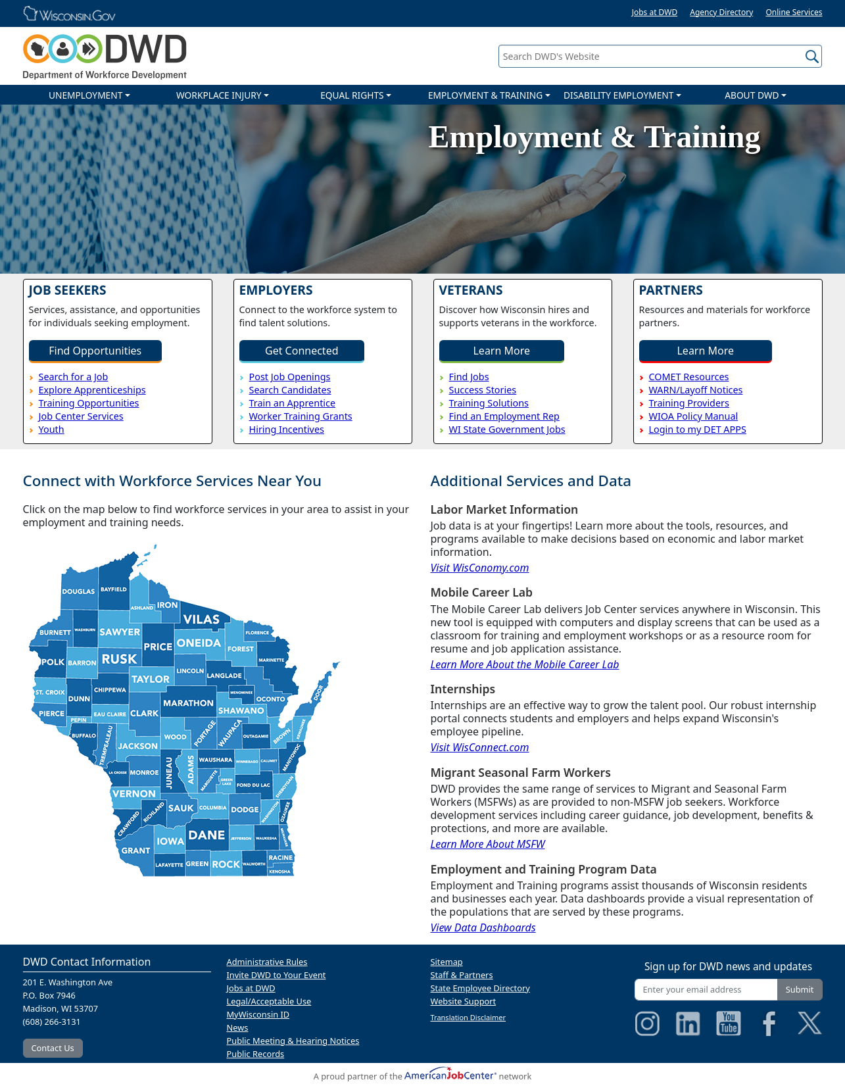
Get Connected (302, 350)
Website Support (463, 1001)
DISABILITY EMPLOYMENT (618, 95)
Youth (51, 429)
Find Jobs (469, 376)
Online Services (793, 12)
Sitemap (447, 962)
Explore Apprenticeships (92, 389)
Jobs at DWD (655, 12)
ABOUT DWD (752, 95)
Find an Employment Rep (504, 416)
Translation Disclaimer (468, 1017)
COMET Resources (689, 376)
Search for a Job (74, 376)
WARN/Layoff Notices (696, 389)
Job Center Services (81, 416)
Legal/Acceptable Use (269, 1001)
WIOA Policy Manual (693, 416)
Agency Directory (721, 12)
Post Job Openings (290, 376)
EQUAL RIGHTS (351, 95)
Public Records (256, 1054)
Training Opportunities (89, 403)
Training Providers (689, 403)
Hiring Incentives (286, 429)
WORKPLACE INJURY (219, 95)
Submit (800, 989)
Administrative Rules (267, 962)
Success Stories (483, 389)
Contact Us (53, 1048)
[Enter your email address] (706, 989)
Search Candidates (290, 389)
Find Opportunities (95, 350)
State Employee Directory (480, 988)
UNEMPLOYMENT (85, 95)
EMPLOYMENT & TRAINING (485, 95)
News (238, 1027)
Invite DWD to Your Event (276, 975)
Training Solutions (489, 403)
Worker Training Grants (300, 416)
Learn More (501, 350)
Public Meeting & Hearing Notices (293, 1041)
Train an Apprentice (292, 403)
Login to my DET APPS (697, 429)
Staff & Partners (462, 975)
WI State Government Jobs (507, 429)
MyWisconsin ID (258, 1014)
